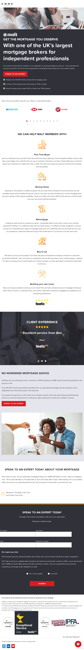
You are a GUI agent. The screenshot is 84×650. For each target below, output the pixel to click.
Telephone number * (54, 543)
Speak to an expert (15, 74)
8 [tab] (50, 121)
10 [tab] (57, 121)
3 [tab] (33, 121)
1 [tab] (38, 361)
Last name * (54, 533)
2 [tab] (30, 121)
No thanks (52, 574)
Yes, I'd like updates (34, 574)
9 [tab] (53, 121)
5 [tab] (40, 121)
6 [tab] (43, 121)
